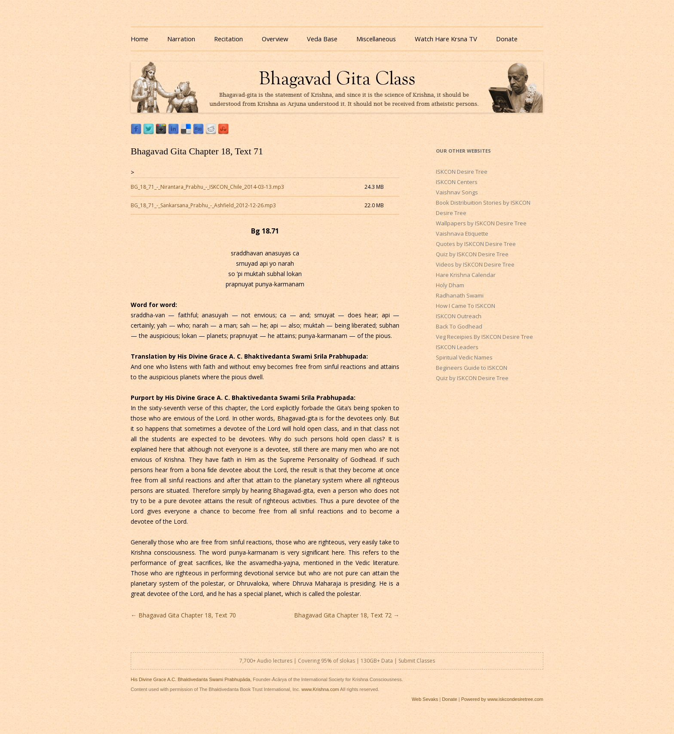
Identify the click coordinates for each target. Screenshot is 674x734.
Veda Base (322, 38)
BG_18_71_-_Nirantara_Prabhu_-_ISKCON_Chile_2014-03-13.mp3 (207, 186)
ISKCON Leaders (457, 347)
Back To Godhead (459, 326)
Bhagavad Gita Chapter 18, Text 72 (346, 615)
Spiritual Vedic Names (464, 357)
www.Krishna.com (320, 689)
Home (139, 38)
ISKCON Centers (457, 182)
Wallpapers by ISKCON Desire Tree (481, 223)
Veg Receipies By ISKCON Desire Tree (484, 337)
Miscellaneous (376, 38)
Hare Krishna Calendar (466, 275)
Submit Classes (416, 660)
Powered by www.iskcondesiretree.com (502, 699)
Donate (507, 38)
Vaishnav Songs (457, 192)
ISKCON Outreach (458, 316)
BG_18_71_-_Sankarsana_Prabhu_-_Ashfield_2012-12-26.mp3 (203, 205)
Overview (275, 38)
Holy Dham (450, 285)
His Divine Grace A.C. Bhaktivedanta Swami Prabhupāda (190, 679)
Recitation (228, 38)
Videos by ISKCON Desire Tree (475, 264)
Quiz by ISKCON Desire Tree (472, 254)
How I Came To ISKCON (465, 306)
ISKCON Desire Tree (461, 171)
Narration (181, 38)
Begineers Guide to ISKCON (471, 368)
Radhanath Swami (460, 295)
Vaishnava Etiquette (462, 233)
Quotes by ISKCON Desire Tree (476, 244)
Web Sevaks (425, 699)
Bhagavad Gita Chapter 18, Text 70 (183, 615)
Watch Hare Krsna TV (446, 38)
